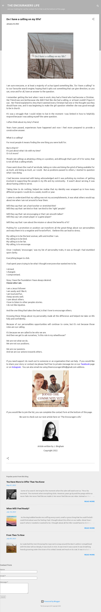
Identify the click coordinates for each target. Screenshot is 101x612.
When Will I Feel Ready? (17, 508)
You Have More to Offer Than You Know (25, 482)
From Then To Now (15, 535)
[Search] (97, 6)
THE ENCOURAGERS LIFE (23, 5)
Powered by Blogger (50, 601)
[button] (93, 19)
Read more (89, 501)
